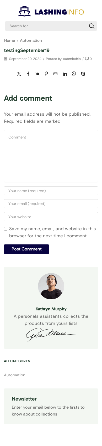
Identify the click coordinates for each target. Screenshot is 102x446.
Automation (31, 40)
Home (9, 40)
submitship (72, 59)
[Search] (91, 26)
